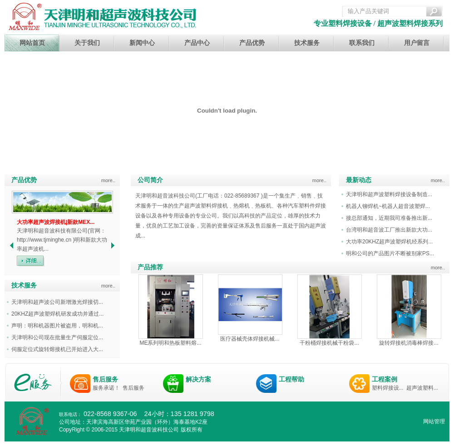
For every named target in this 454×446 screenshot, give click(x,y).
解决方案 (198, 379)
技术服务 (307, 43)
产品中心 (197, 43)
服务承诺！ (106, 388)
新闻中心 (142, 43)
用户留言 (416, 43)
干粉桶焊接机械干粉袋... (329, 343)
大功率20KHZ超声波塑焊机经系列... (389, 241)
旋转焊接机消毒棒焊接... (408, 343)
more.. (108, 180)
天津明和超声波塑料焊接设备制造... (389, 194)
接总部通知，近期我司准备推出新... (389, 218)
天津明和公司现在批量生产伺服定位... (57, 337)
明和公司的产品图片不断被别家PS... (390, 253)
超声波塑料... (422, 388)
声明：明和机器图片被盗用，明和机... (57, 325)
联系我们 (362, 43)
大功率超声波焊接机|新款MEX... (55, 222)
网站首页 (32, 43)
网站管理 (434, 421)
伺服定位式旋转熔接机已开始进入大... (57, 349)
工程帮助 (291, 379)
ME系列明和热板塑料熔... (170, 343)
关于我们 (87, 43)
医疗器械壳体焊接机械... (249, 339)
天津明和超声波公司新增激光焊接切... (57, 302)
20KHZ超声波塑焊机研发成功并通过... (57, 314)
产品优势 (252, 43)
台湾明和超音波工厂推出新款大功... (389, 230)
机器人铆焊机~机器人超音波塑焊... (388, 206)
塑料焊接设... (388, 388)
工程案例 (384, 379)
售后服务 (105, 379)
